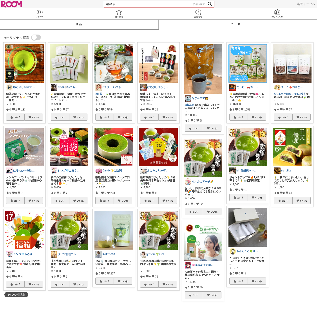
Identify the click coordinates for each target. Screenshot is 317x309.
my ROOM (277, 13)
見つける (119, 13)
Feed (39, 13)
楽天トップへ (306, 4)
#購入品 (189, 105)
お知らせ (198, 13)
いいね (35, 117)
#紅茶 (98, 94)
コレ (17, 117)
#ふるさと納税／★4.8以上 (289, 94)
